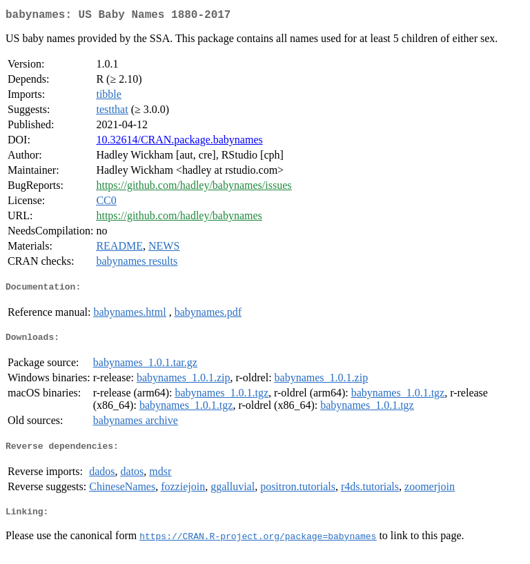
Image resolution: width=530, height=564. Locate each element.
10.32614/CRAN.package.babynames (179, 142)
